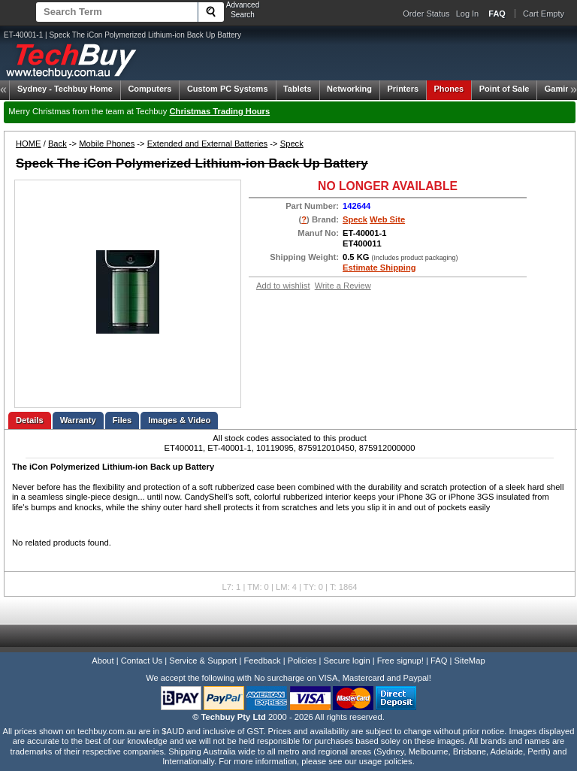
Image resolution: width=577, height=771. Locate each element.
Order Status (426, 13)
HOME (28, 143)
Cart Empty (543, 13)
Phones (449, 88)
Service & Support (203, 660)
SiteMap (470, 660)
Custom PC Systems (227, 88)
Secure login (346, 660)
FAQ (438, 660)
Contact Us (141, 660)
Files (122, 420)
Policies (302, 660)
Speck (292, 143)
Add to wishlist (283, 285)
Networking (349, 88)
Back (57, 143)
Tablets (297, 88)
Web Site (387, 219)
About (102, 660)
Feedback (261, 660)
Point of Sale (504, 88)
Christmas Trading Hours (220, 111)
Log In (467, 13)
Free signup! (400, 660)
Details (30, 420)
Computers (149, 88)
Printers (402, 88)
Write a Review (343, 285)
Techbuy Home (65, 88)
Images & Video (179, 420)
